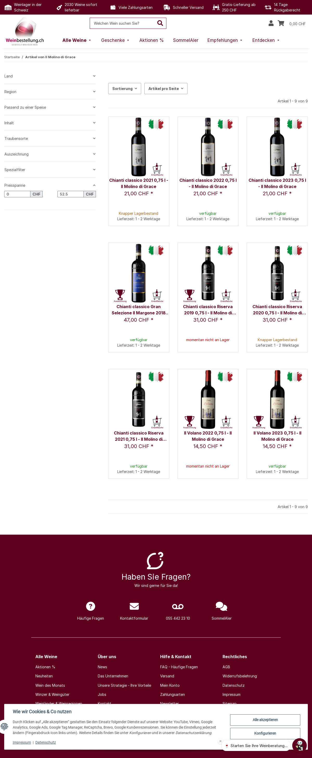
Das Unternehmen (113, 676)
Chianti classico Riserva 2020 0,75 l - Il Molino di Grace (277, 310)
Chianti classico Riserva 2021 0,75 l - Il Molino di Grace (139, 436)
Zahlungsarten (172, 694)
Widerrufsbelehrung (240, 676)
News (102, 667)
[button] (271, 23)
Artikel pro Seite (163, 88)
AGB (226, 667)
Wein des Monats (50, 685)
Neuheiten (44, 676)
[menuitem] (77, 40)
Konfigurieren (265, 733)
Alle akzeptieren (265, 720)
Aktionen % (45, 667)
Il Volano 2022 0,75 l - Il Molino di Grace (208, 436)
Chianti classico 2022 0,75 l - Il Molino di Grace (208, 183)
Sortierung (122, 88)
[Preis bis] (70, 194)
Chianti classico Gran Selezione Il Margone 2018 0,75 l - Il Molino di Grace (139, 310)
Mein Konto (170, 685)
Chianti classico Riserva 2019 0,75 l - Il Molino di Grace (208, 310)
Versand (167, 676)
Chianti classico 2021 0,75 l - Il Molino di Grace (138, 183)
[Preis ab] (17, 194)
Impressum (22, 742)
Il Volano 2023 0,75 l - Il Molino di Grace (277, 436)
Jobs (102, 694)
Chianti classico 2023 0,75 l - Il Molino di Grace (277, 183)
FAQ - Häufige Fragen (179, 667)
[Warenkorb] (292, 23)
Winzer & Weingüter (52, 694)
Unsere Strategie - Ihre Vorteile (124, 685)
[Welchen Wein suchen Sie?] (122, 23)
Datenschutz (45, 742)
